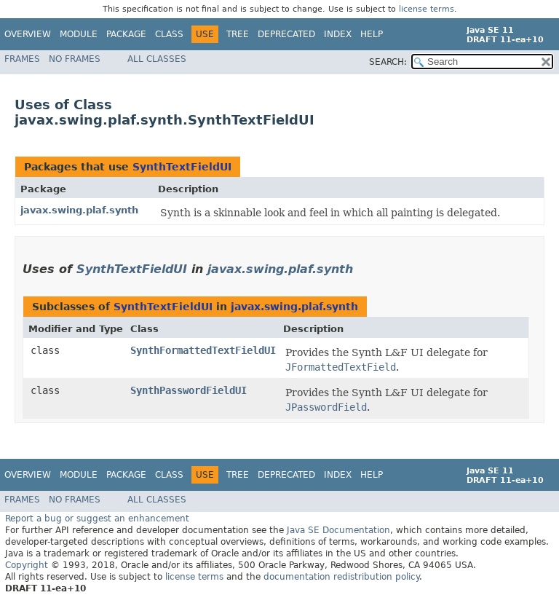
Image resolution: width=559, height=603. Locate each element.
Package (126, 34)
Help (371, 34)
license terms (426, 9)
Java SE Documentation (338, 530)
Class (169, 34)
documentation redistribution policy (341, 577)
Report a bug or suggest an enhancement (97, 518)
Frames (22, 59)
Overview (27, 34)
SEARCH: (388, 62)
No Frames (74, 59)
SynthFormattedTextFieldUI (203, 350)
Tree (237, 34)
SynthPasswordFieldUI (188, 390)
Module (79, 34)
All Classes (156, 59)
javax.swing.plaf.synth (79, 210)
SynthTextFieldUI (181, 167)
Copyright (26, 565)
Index (338, 34)
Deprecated (286, 34)
